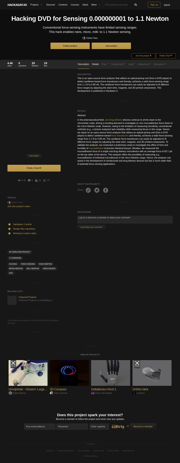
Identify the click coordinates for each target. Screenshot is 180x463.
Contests (62, 5)
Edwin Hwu (90, 38)
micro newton (16, 269)
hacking (13, 264)
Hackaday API (128, 451)
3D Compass (58, 389)
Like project (111, 46)
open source (49, 269)
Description (83, 64)
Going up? (89, 444)
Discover (50, 5)
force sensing (28, 264)
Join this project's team (18, 206)
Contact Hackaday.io (65, 451)
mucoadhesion (96, 148)
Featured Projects (27, 297)
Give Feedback (83, 451)
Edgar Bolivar (17, 393)
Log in (167, 5)
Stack (85, 5)
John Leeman (59, 393)
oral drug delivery (113, 120)
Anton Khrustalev (101, 393)
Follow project (70, 46)
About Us (50, 451)
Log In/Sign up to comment (91, 227)
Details (95, 64)
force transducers (120, 135)
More (97, 4)
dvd (11, 273)
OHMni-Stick (140, 389)
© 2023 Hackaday (90, 456)
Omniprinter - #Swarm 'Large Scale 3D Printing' (38, 389)
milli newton (33, 269)
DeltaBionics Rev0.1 (103, 389)
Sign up (154, 5)
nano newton (45, 264)
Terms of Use (98, 451)
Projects (37, 4)
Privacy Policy (113, 451)
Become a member (65, 419)
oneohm (138, 393)
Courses (75, 5)
